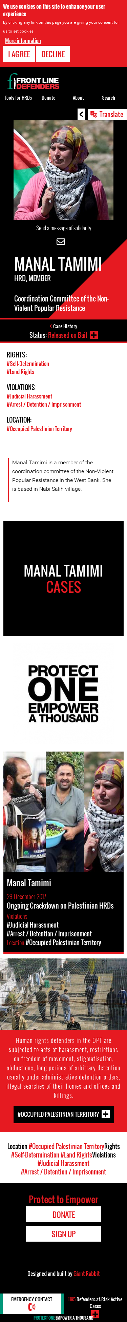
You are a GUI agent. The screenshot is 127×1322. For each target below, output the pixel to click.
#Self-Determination (28, 363)
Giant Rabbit (86, 1273)
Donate (48, 97)
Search (108, 97)
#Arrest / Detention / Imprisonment (44, 404)
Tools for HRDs (18, 97)
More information (23, 41)
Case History (65, 326)
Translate (111, 114)
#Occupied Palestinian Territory (39, 429)
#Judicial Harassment (29, 396)
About (78, 97)
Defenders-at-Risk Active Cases (95, 1302)
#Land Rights (20, 372)
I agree (19, 53)
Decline (53, 53)
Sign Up (63, 1233)
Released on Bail (67, 335)
